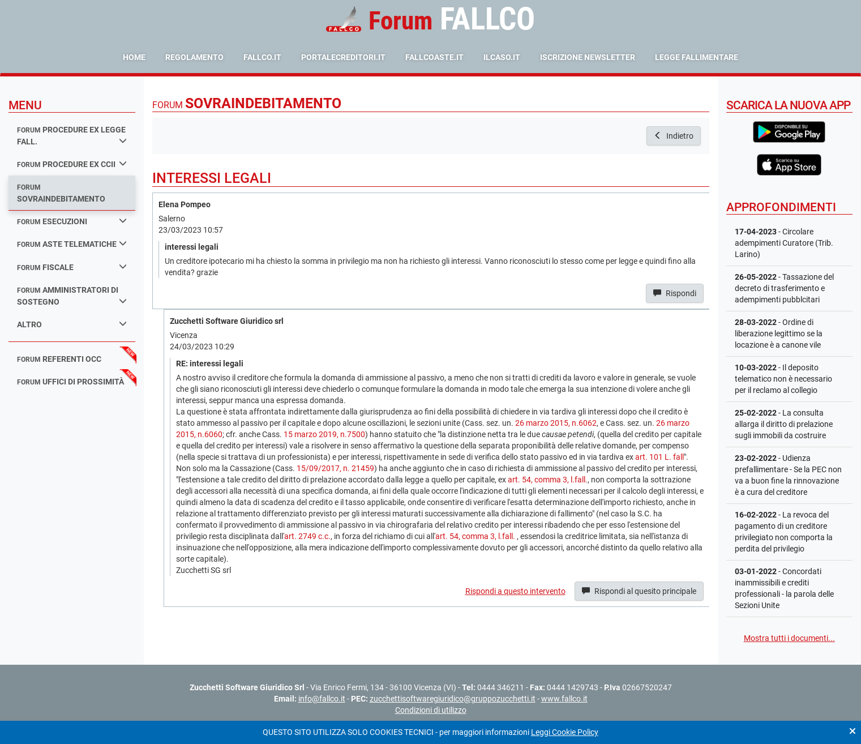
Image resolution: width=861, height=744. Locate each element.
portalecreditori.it (343, 57)
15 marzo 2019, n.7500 (324, 434)
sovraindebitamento (61, 193)
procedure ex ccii (72, 164)
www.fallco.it (564, 698)
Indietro (673, 135)
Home (134, 57)
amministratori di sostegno (72, 295)
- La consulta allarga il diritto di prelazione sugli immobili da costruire (784, 424)
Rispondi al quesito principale (639, 591)
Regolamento (194, 57)
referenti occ (59, 359)
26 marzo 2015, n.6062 (556, 422)
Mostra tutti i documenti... (789, 638)
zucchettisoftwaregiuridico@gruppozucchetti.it (453, 698)
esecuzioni (72, 221)
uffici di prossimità (70, 381)
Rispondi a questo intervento (515, 591)
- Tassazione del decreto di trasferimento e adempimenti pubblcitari (784, 288)
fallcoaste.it (434, 57)
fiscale (72, 267)
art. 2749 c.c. (307, 536)
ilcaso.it (501, 57)
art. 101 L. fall (659, 456)
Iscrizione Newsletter (587, 57)
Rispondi (674, 293)
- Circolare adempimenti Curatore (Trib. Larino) (784, 243)
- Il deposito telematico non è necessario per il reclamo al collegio (783, 379)
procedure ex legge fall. (72, 135)
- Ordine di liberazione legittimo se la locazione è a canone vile (779, 333)
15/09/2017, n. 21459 (335, 468)
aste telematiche (72, 244)
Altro (72, 324)
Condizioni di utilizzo (430, 710)
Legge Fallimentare (696, 57)
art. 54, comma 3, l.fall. (548, 479)
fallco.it (262, 57)
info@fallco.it (321, 698)
